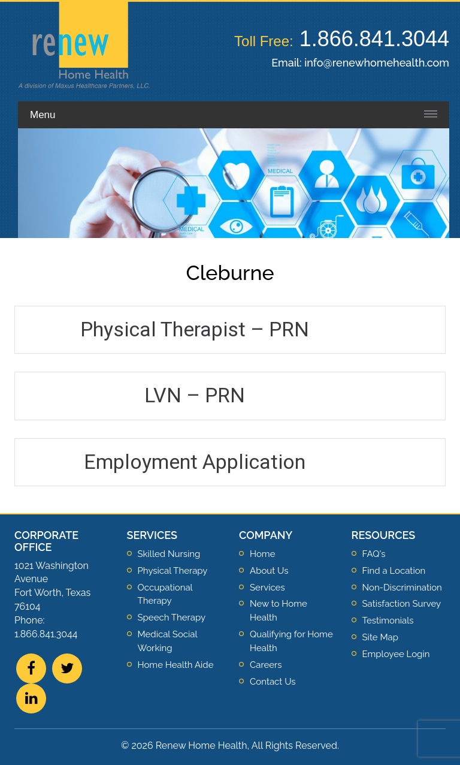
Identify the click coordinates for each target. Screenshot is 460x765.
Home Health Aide (176, 664)
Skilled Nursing (169, 554)
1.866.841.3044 (374, 38)
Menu (43, 115)
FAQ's (374, 554)
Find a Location (394, 570)
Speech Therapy (172, 617)
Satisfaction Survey (401, 603)
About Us (269, 570)
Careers (266, 664)
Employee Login (396, 654)
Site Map (380, 637)
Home (262, 554)
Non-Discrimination (402, 587)
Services (267, 587)
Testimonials (388, 620)
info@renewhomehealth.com (376, 62)
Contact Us (273, 681)
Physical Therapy (173, 570)
